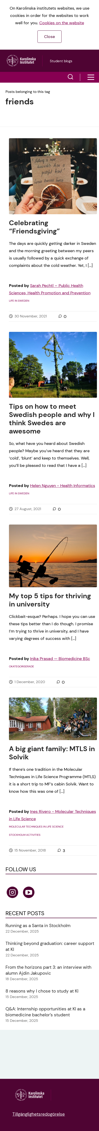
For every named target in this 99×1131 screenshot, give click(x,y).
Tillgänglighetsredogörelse (38, 1114)
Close (49, 36)
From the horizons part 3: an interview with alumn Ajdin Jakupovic (48, 970)
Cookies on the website (61, 23)
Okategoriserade (21, 666)
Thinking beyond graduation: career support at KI (50, 946)
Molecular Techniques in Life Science (36, 826)
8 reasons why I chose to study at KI (42, 991)
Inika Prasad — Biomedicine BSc (60, 658)
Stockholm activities (24, 835)
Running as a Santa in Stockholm (38, 925)
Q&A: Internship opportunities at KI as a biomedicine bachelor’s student (45, 1012)
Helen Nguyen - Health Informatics (62, 485)
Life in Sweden (19, 301)
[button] (70, 77)
